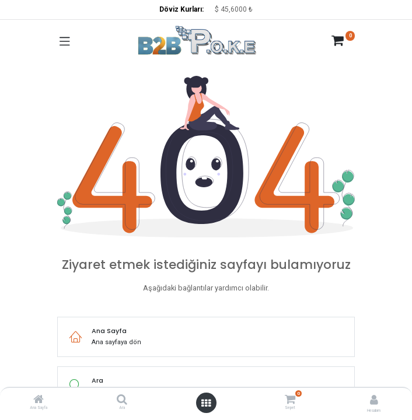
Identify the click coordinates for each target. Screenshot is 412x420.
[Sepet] (290, 399)
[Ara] (122, 401)
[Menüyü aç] (206, 403)
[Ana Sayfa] (38, 401)
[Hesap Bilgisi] (374, 400)
